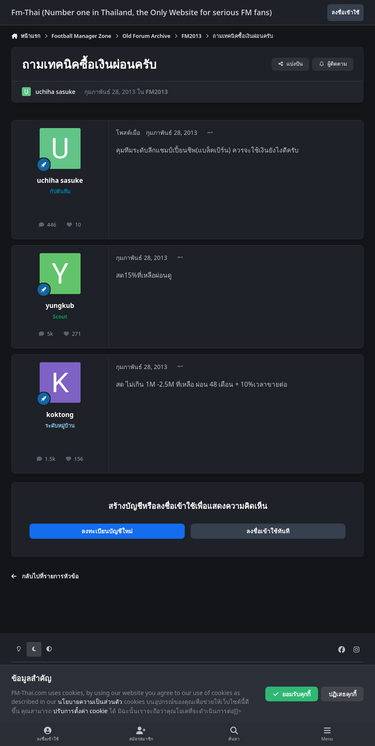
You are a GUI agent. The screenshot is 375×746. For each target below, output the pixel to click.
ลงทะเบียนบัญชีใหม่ (106, 531)
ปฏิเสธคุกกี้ (342, 694)
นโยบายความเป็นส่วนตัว (90, 702)
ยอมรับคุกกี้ (291, 694)
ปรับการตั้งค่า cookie (80, 711)
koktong (60, 414)
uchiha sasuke (55, 92)
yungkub (60, 305)
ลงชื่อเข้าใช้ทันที (267, 531)
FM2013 (157, 92)
